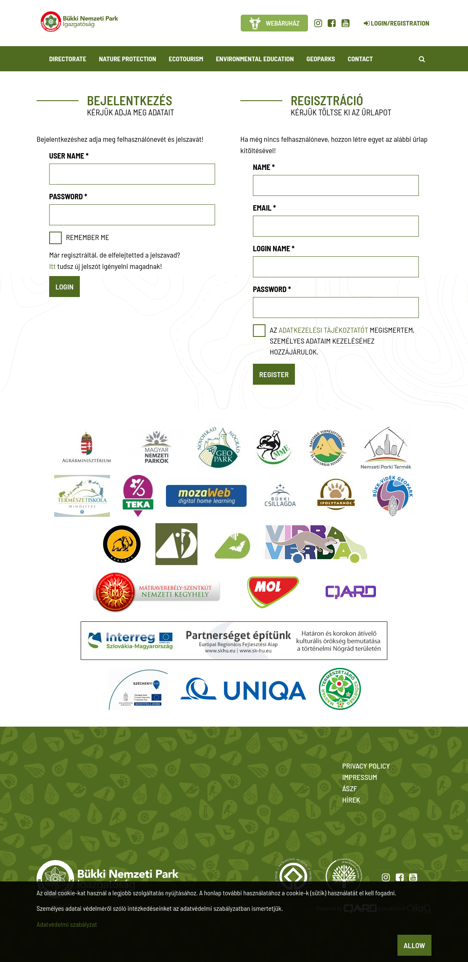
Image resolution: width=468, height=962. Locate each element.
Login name (273, 248)
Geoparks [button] (321, 59)
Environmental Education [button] (255, 59)
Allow (414, 945)
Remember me (87, 237)
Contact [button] (360, 59)
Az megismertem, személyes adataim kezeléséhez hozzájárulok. (342, 340)
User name (69, 155)
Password (68, 196)
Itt (52, 266)
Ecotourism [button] (186, 59)
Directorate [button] (67, 59)
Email (264, 207)
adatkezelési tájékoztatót (323, 329)
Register (274, 374)
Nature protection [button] (127, 59)
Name (264, 167)
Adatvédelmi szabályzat (67, 924)
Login (64, 286)
